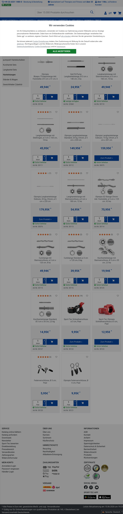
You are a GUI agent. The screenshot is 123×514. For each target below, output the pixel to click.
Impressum (61, 47)
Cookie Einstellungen (41, 41)
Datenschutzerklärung (25, 47)
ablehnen (20, 44)
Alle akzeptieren (61, 51)
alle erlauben (66, 36)
